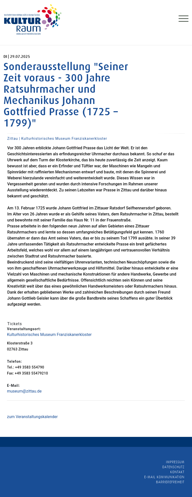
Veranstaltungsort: (24, 329)
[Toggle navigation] (183, 19)
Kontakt (177, 472)
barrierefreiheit (170, 482)
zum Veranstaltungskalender (32, 416)
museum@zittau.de (24, 391)
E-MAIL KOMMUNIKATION (164, 477)
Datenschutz (173, 467)
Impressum (175, 462)
